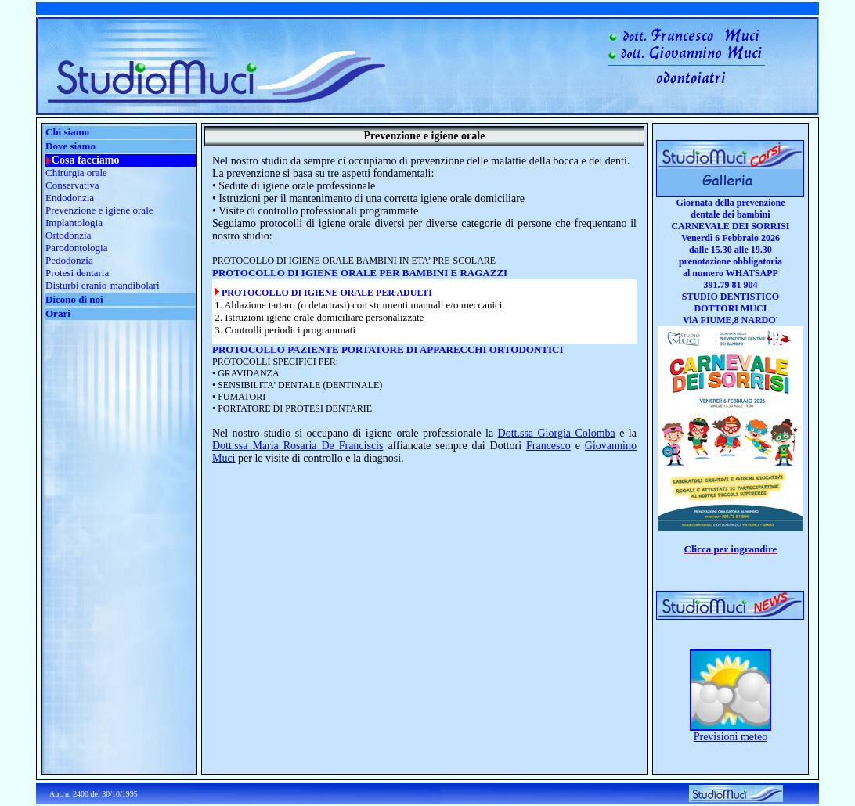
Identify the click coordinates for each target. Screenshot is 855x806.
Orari (57, 313)
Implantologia (74, 222)
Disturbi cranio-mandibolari (102, 285)
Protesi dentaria (77, 273)
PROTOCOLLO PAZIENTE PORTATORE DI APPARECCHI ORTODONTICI (388, 349)
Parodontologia (76, 248)
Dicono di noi (74, 299)
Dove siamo (70, 146)
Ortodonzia (68, 235)
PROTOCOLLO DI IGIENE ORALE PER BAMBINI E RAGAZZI (359, 273)
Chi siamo (67, 132)
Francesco (548, 446)
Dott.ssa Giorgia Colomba (556, 433)
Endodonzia (69, 197)
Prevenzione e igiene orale (99, 210)
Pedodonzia (69, 260)
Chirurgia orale (76, 172)
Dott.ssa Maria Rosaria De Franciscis (298, 446)
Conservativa (72, 185)
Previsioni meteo (731, 737)
